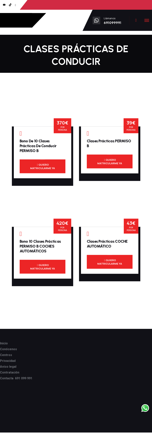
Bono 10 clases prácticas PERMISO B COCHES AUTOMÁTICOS (40, 248)
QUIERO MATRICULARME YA (42, 168)
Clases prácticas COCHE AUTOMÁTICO (107, 245)
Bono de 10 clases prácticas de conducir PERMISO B (38, 147)
